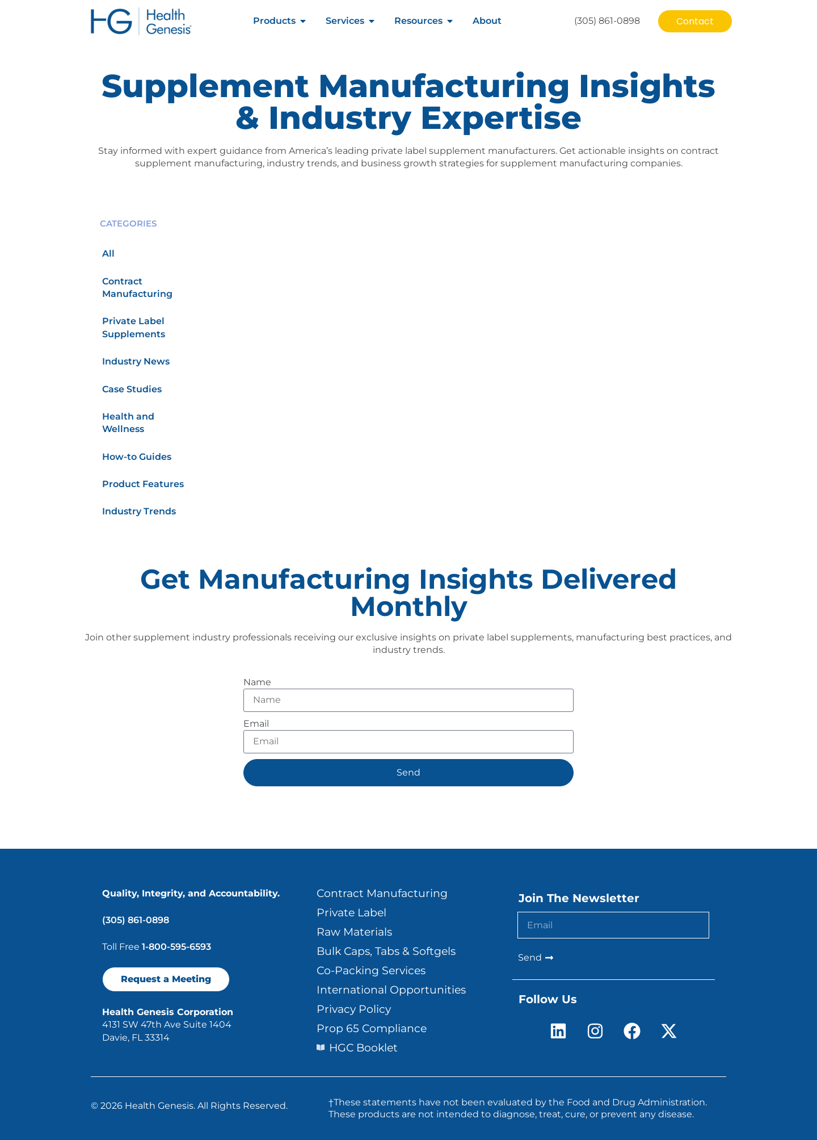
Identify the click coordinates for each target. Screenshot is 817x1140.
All (108, 253)
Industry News (136, 361)
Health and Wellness (128, 422)
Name (257, 682)
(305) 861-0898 (135, 920)
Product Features (143, 484)
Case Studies (132, 389)
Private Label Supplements (133, 327)
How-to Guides (136, 456)
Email (256, 723)
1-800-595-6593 (176, 946)
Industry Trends (139, 511)
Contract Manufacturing (137, 287)
